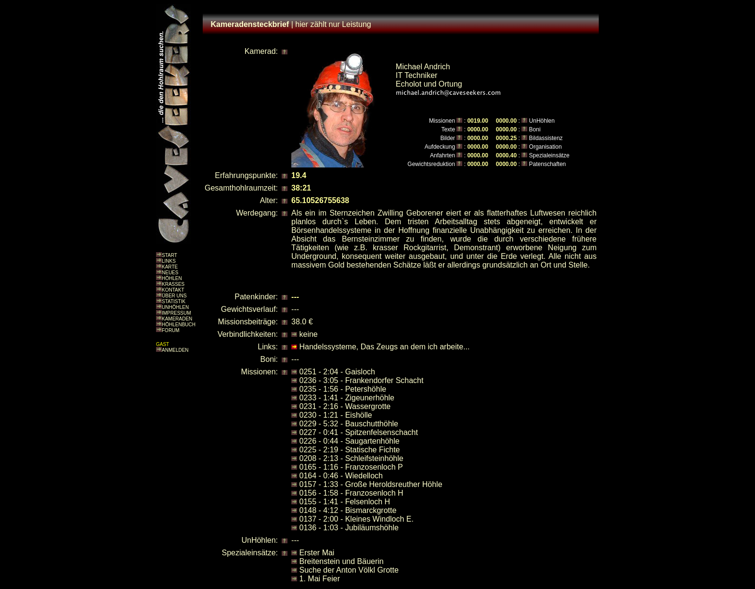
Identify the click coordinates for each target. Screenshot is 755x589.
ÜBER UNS (174, 295)
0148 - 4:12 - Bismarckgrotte (348, 510)
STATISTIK (173, 301)
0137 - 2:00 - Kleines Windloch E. (356, 519)
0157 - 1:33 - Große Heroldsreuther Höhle (371, 484)
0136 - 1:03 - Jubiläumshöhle (349, 528)
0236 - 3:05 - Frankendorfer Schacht (361, 380)
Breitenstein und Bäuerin (341, 561)
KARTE (170, 266)
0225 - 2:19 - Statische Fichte (349, 450)
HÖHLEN (172, 278)
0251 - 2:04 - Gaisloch (337, 372)
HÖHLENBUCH (178, 324)
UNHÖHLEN (175, 307)
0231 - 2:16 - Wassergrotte (345, 406)
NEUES (170, 272)
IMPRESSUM (176, 313)
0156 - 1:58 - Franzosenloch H (351, 493)
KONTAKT (173, 290)
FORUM (171, 330)
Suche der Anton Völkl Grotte (349, 570)
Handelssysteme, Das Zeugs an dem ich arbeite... (384, 347)
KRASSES (173, 284)
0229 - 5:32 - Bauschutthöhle (348, 424)
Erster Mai (317, 553)
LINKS (169, 261)
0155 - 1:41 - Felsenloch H (345, 502)
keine (308, 334)
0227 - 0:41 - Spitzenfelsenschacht (358, 432)
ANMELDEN (175, 350)
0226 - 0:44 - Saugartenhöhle (349, 441)
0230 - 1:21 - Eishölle (335, 415)
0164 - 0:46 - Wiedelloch (341, 476)
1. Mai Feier (319, 579)
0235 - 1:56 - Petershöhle (343, 389)
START (169, 255)
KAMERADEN (177, 318)
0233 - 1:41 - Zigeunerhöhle (346, 398)
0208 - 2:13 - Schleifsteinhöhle (351, 458)
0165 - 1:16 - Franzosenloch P (351, 467)
